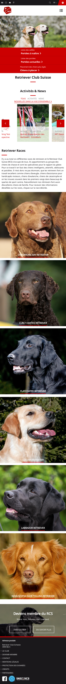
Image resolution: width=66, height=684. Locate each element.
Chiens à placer (28, 70)
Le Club (5, 651)
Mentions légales (10, 662)
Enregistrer (20, 629)
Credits (5, 669)
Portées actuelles (30, 61)
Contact (6, 658)
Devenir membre (9, 654)
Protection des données (13, 665)
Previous (5, 123)
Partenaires (7, 673)
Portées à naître (30, 53)
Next (60, 123)
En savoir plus (43, 629)
